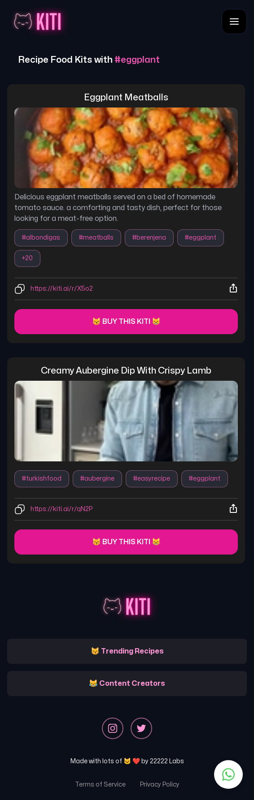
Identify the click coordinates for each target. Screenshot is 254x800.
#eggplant (200, 238)
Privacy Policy (160, 784)
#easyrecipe (151, 479)
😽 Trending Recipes (127, 651)
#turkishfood (41, 479)
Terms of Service (100, 784)
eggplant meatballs (126, 97)
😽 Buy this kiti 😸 (126, 321)
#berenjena (149, 238)
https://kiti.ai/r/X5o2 (62, 289)
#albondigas (41, 238)
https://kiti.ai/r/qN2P (61, 509)
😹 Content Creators (127, 683)
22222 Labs (167, 761)
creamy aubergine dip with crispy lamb (126, 370)
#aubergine (97, 479)
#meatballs (96, 238)
